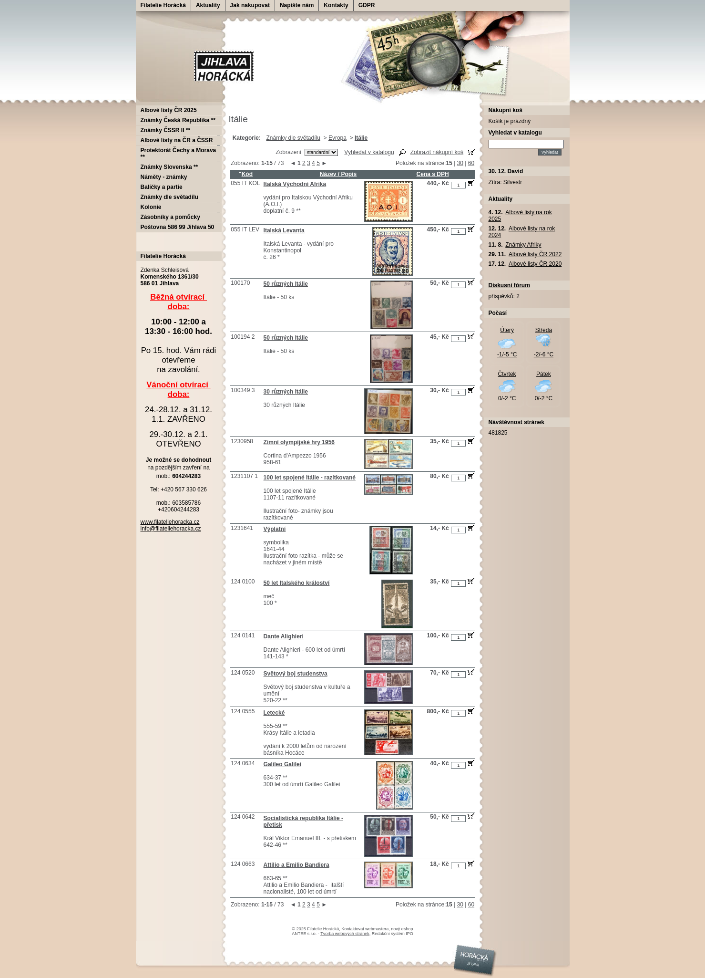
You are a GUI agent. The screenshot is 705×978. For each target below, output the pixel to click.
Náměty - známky (164, 177)
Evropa (337, 138)
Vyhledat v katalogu (369, 152)
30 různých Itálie (286, 391)
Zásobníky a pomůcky (170, 217)
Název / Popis (338, 174)
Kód (245, 174)
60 (471, 163)
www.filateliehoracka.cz (170, 522)
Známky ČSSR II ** (166, 130)
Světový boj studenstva (295, 673)
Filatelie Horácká (163, 5)
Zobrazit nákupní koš (436, 152)
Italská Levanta (284, 230)
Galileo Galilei (282, 764)
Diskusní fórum (509, 285)
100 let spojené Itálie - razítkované (310, 477)
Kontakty (336, 5)
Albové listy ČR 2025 (169, 110)
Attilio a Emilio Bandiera (296, 865)
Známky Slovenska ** (169, 167)
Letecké (274, 712)
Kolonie (151, 207)
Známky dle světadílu (293, 138)
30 (460, 163)
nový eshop (402, 928)
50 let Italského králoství (297, 583)
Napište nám (297, 5)
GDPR (366, 5)
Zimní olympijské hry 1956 (299, 442)
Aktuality (208, 5)
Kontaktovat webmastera (364, 928)
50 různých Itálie (286, 284)
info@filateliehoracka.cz (171, 528)
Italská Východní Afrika (295, 184)
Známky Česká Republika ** (178, 120)
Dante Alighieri (284, 636)
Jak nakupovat (250, 5)
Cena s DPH (433, 174)
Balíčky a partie (162, 187)
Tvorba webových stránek (344, 933)
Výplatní (275, 529)
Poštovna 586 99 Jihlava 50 (178, 227)
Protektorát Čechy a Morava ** (178, 153)
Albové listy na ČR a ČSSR (177, 140)
